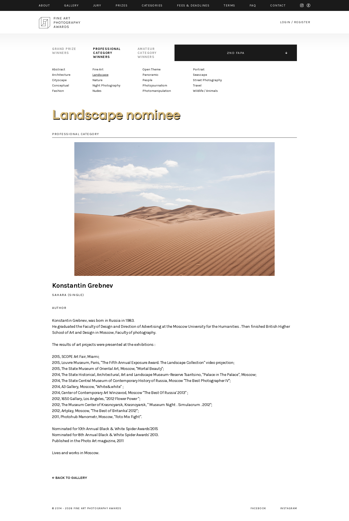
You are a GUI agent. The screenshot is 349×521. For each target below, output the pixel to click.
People (147, 80)
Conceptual (60, 85)
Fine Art (97, 69)
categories (152, 5)
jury (97, 5)
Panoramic (150, 75)
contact (278, 5)
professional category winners (107, 53)
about (44, 5)
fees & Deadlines (193, 5)
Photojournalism (154, 85)
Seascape (200, 75)
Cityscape (59, 80)
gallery (71, 5)
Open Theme (151, 69)
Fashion (58, 91)
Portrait (199, 69)
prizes (122, 5)
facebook (308, 5)
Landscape (100, 75)
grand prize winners (64, 51)
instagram (302, 5)
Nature (97, 80)
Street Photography (207, 80)
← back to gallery (69, 478)
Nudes (96, 91)
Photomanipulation (156, 91)
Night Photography (106, 85)
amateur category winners (147, 53)
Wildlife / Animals (205, 91)
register (302, 22)
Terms (229, 5)
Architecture (61, 75)
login (285, 22)
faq (253, 5)
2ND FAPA (236, 53)
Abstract (58, 69)
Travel (197, 85)
